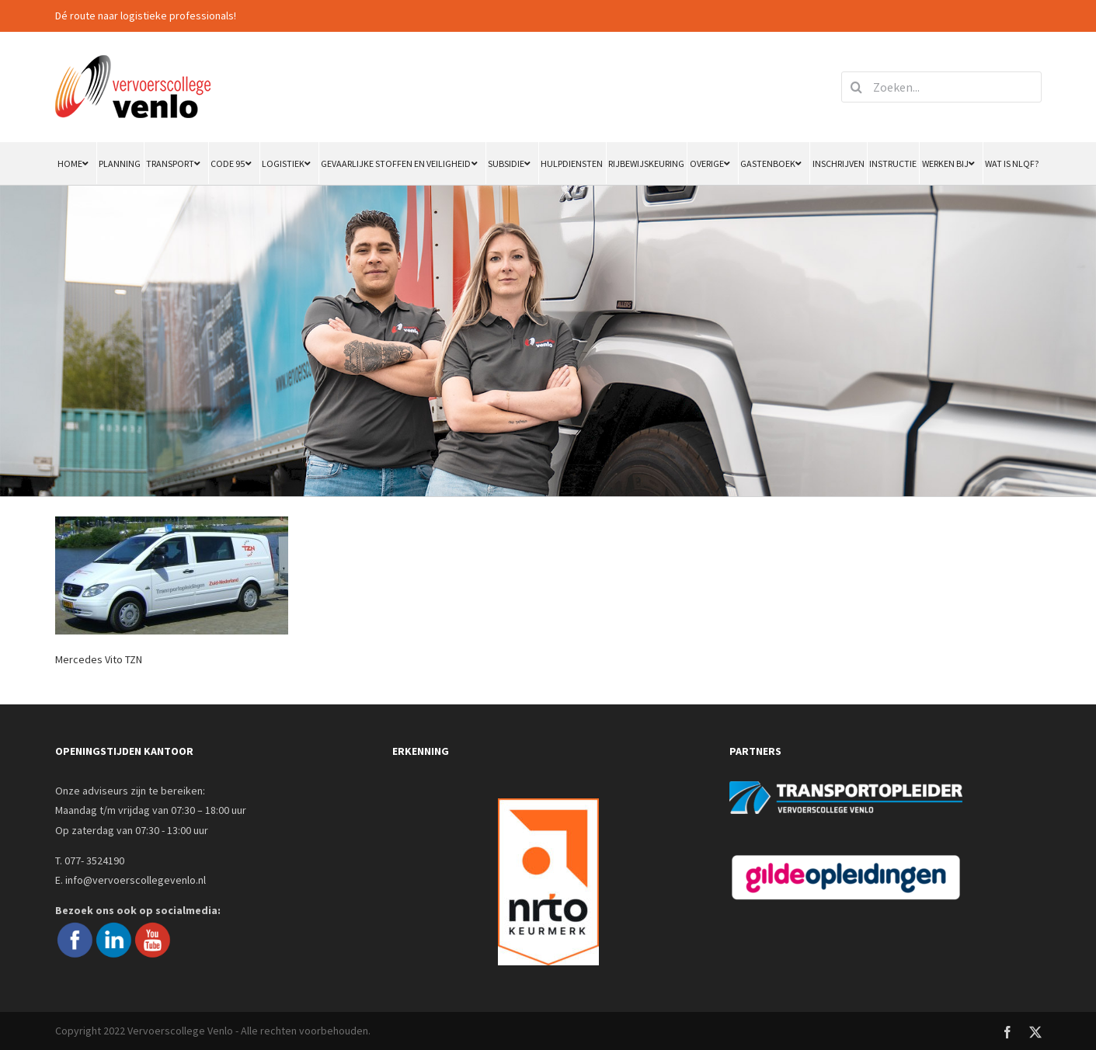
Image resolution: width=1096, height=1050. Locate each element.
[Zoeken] (856, 87)
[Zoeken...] (941, 87)
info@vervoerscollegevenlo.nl (135, 880)
